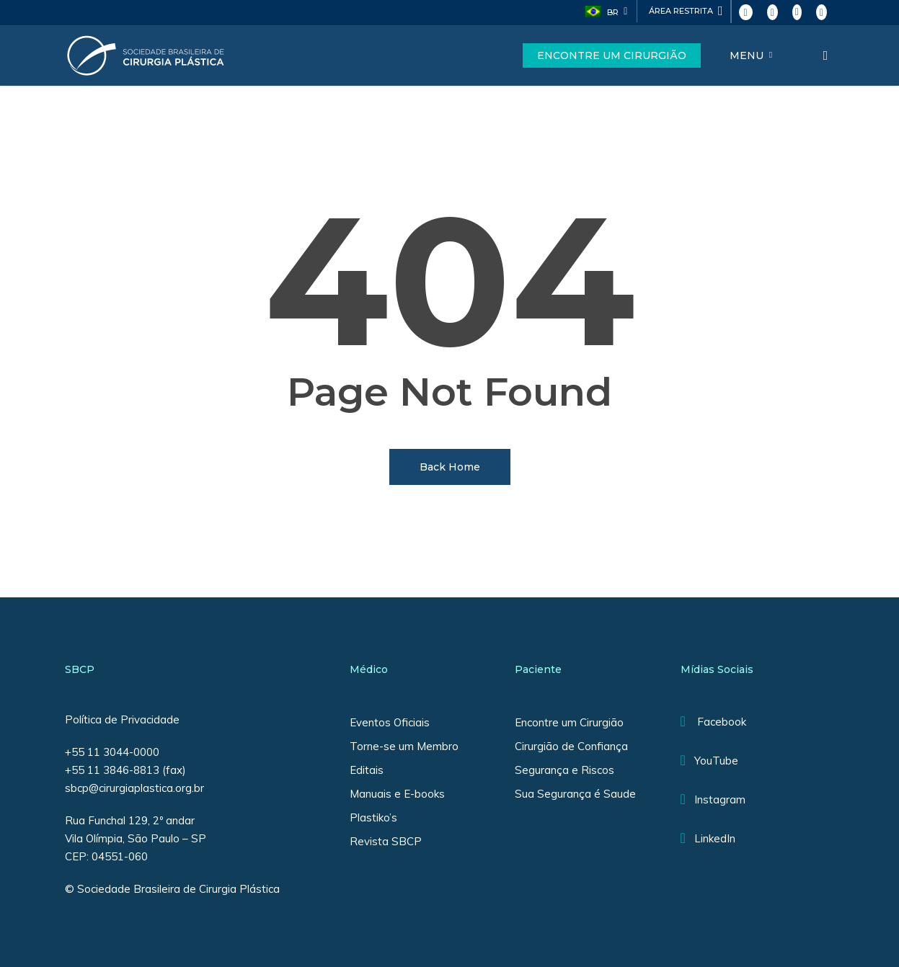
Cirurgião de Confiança (571, 746)
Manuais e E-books (397, 794)
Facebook (713, 721)
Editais (367, 770)
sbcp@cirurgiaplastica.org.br (136, 788)
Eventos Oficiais (390, 722)
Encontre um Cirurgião (569, 722)
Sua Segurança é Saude (575, 794)
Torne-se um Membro (404, 746)
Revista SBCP (386, 841)
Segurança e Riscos (564, 770)
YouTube (709, 760)
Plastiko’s (373, 817)
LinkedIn (708, 838)
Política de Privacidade (122, 719)
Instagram (713, 799)
